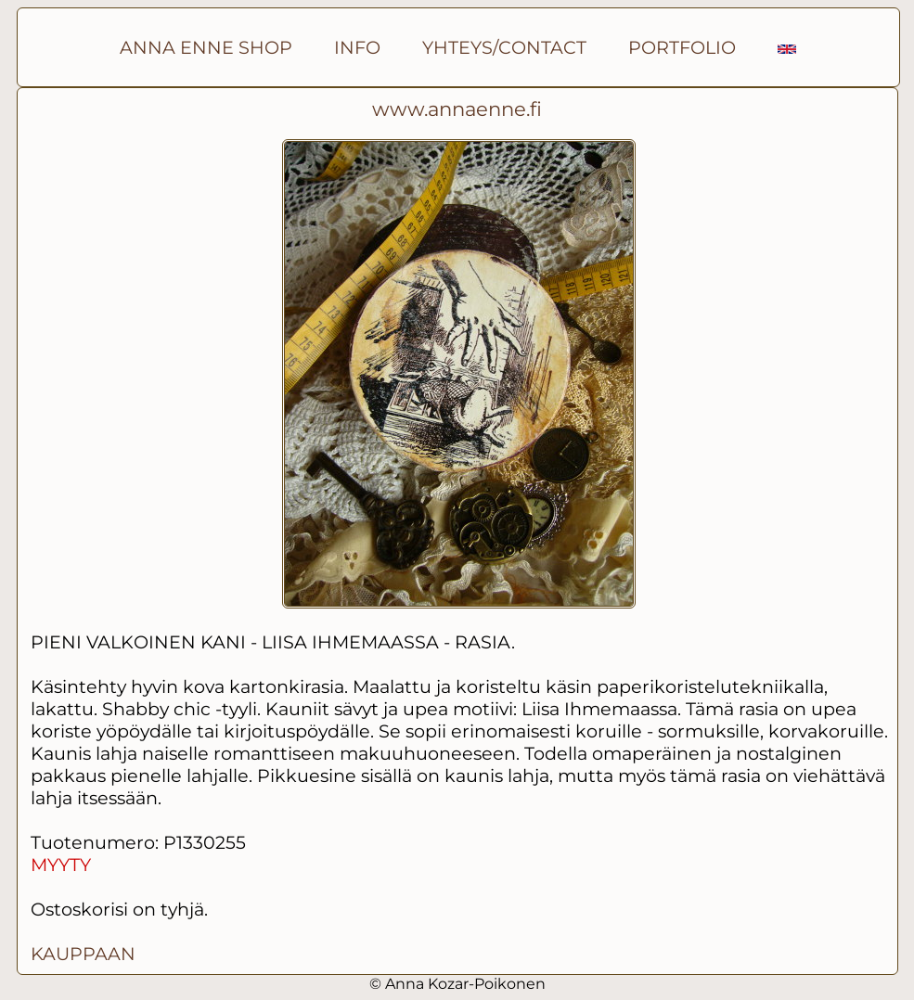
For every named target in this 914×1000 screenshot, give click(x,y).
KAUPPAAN (83, 953)
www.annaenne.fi (457, 109)
